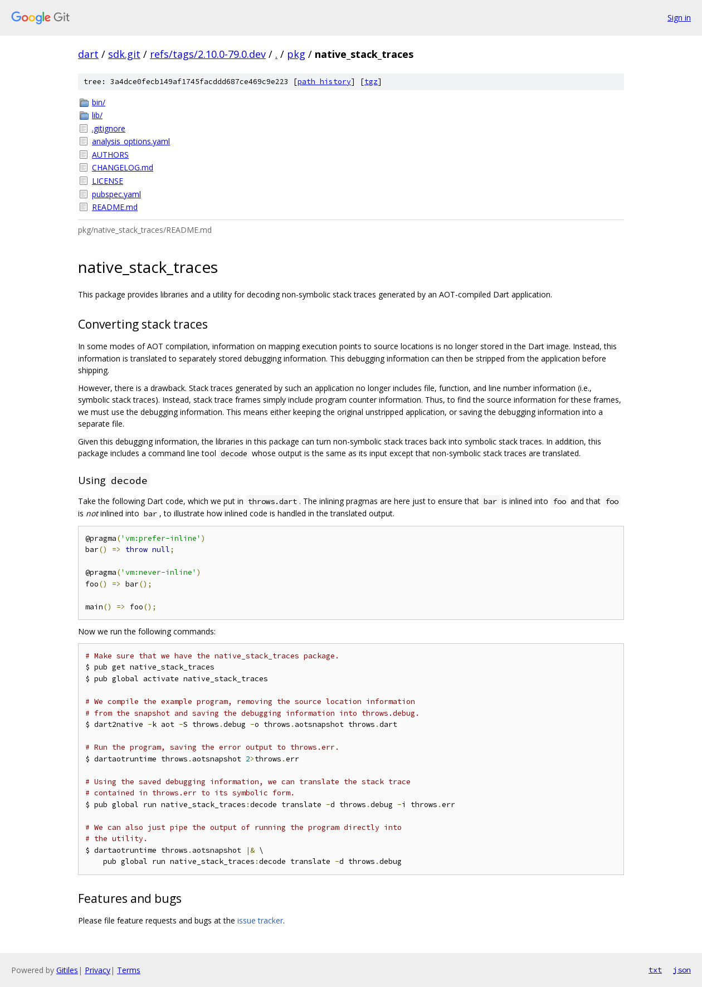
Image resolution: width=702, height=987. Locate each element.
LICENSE (107, 180)
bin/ (98, 102)
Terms (128, 970)
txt (655, 970)
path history (324, 81)
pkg (296, 54)
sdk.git (124, 54)
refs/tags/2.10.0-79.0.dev (208, 54)
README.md (115, 207)
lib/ (97, 115)
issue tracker (260, 920)
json (682, 970)
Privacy (97, 970)
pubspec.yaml (116, 194)
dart (88, 54)
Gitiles (67, 970)
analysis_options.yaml (131, 141)
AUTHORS (110, 154)
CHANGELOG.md (122, 167)
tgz (371, 81)
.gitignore (108, 128)
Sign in (679, 17)
